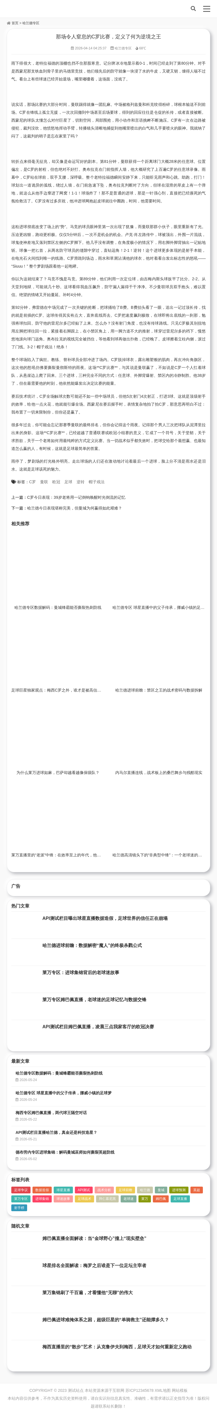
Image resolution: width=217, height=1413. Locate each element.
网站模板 (180, 1390)
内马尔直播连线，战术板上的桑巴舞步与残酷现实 (158, 772)
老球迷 (128, 1199)
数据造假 (42, 1190)
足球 (68, 482)
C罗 (32, 482)
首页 (12, 23)
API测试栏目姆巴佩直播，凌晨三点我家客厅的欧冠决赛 (98, 1026)
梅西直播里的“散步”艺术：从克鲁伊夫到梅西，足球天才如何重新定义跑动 (117, 1346)
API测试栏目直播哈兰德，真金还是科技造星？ (56, 1132)
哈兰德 (145, 1190)
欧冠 (56, 482)
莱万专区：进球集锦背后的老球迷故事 (80, 972)
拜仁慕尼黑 (107, 1199)
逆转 (80, 482)
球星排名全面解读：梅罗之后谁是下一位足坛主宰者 (94, 1265)
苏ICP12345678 (139, 1390)
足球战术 (84, 1199)
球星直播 (63, 1190)
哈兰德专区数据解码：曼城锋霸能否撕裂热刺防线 (57, 607)
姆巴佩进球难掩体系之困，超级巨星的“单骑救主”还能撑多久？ (105, 1319)
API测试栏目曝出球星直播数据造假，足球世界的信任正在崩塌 (105, 918)
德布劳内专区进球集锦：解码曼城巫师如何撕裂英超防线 (65, 1152)
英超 (196, 1190)
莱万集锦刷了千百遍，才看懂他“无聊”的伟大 (87, 1292)
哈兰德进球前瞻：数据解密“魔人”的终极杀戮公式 (92, 945)
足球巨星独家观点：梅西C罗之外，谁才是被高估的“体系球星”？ (67, 690)
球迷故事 (63, 1199)
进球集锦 (42, 1199)
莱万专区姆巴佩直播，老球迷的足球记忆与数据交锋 (94, 999)
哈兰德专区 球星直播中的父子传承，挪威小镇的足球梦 (160, 607)
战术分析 (104, 1190)
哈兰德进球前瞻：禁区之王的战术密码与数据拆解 (158, 690)
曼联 (44, 482)
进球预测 (179, 1190)
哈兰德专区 (30, 23)
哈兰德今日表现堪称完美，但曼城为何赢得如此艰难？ (74, 508)
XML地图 (163, 1390)
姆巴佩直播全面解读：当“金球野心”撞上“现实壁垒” (94, 1238)
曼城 (161, 1190)
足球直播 (180, 1199)
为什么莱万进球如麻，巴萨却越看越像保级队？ (57, 772)
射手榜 (19, 1208)
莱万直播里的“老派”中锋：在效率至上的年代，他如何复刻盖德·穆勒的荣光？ (78, 855)
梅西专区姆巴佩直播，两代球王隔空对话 (51, 1112)
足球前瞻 (125, 1190)
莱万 (144, 1199)
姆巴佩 (161, 1199)
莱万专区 (21, 1199)
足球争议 (21, 1190)
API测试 (84, 1190)
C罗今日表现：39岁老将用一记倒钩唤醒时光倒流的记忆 (76, 497)
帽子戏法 (97, 482)
